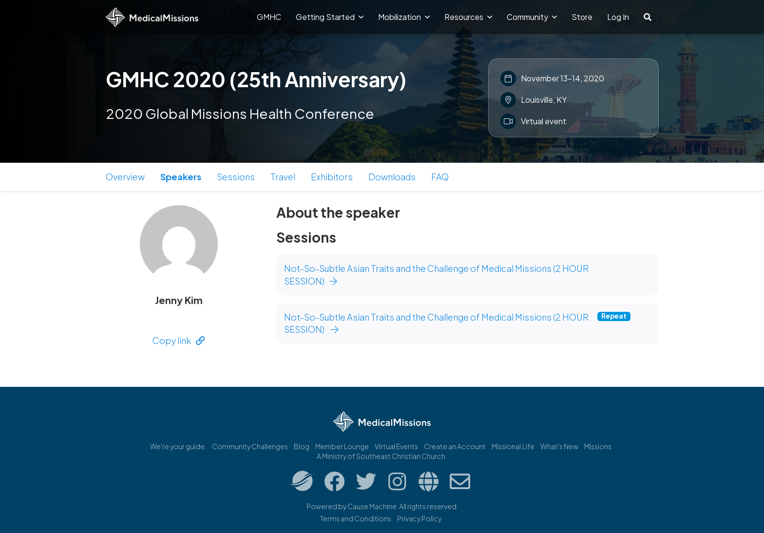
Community (532, 17)
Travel (282, 176)
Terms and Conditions (355, 518)
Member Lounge (342, 446)
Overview (125, 176)
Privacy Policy (419, 518)
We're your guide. (178, 446)
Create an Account (455, 446)
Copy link (179, 340)
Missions (597, 446)
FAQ (440, 176)
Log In (618, 17)
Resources (468, 17)
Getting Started (329, 17)
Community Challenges (250, 446)
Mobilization (404, 17)
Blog (301, 446)
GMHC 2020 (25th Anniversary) (256, 79)
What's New (559, 446)
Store (582, 17)
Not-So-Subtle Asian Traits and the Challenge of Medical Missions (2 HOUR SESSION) (436, 274)
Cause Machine (372, 506)
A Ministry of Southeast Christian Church (381, 456)
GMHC (269, 17)
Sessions (236, 176)
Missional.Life (513, 446)
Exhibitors (332, 176)
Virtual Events (396, 446)
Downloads (392, 176)
